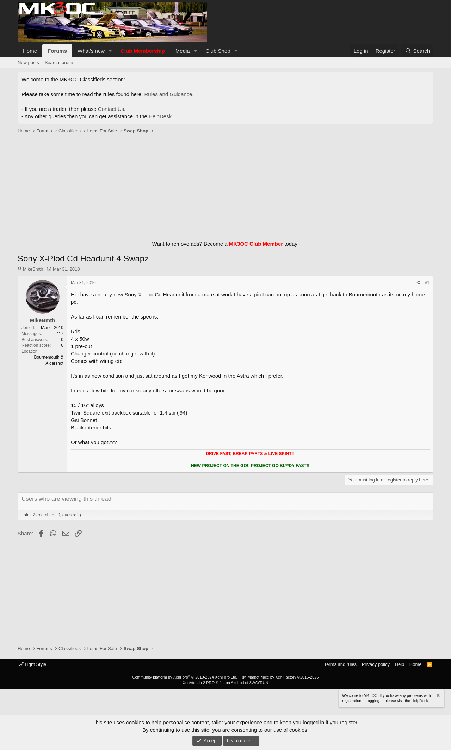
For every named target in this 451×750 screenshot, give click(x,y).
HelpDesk (160, 116)
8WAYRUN (258, 683)
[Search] (417, 50)
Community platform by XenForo (184, 677)
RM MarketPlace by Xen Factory (279, 677)
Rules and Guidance (168, 94)
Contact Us (111, 109)
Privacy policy (376, 664)
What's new (91, 51)
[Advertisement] (225, 185)
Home (30, 51)
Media (182, 51)
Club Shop (218, 51)
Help (399, 664)
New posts (28, 62)
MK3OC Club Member (256, 244)
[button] (110, 50)
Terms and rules (340, 664)
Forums (57, 51)
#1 (427, 282)
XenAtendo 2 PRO (199, 683)
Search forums (60, 62)
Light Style (32, 664)
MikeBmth (33, 269)
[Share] (418, 283)
